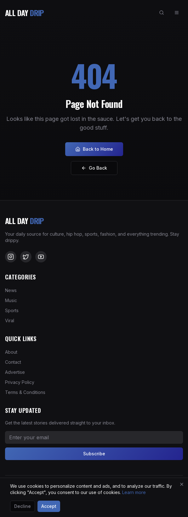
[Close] (181, 484)
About (11, 352)
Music (11, 300)
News (11, 290)
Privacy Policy (19, 382)
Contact (13, 362)
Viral (9, 320)
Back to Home (94, 149)
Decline (22, 506)
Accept (48, 506)
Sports (12, 310)
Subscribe (94, 453)
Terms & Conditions (25, 392)
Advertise (15, 372)
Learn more (134, 492)
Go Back (94, 168)
